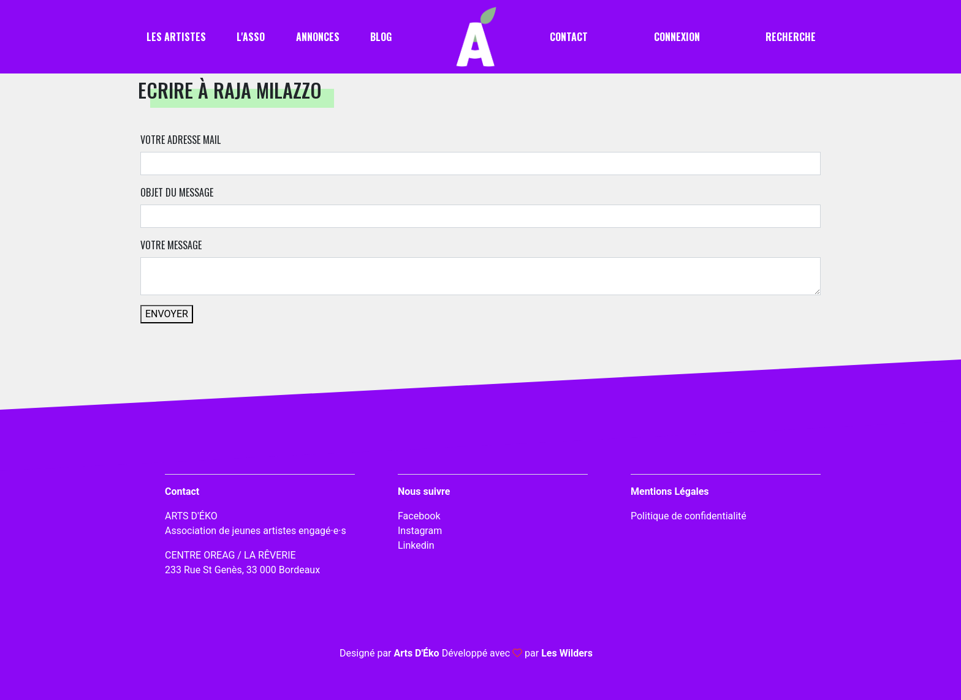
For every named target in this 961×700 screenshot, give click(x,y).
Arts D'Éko (416, 653)
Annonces (318, 36)
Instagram (420, 530)
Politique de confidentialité (688, 516)
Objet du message (176, 192)
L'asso (251, 36)
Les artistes (176, 36)
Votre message (171, 245)
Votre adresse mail (180, 139)
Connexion (677, 36)
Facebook (419, 516)
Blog (381, 36)
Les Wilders (567, 653)
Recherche (790, 36)
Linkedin (416, 545)
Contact (569, 36)
